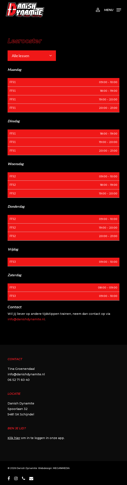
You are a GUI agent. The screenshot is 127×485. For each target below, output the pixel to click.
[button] (112, 9)
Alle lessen (20, 55)
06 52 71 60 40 (19, 380)
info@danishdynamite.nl (26, 319)
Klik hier (14, 438)
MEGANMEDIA (61, 468)
